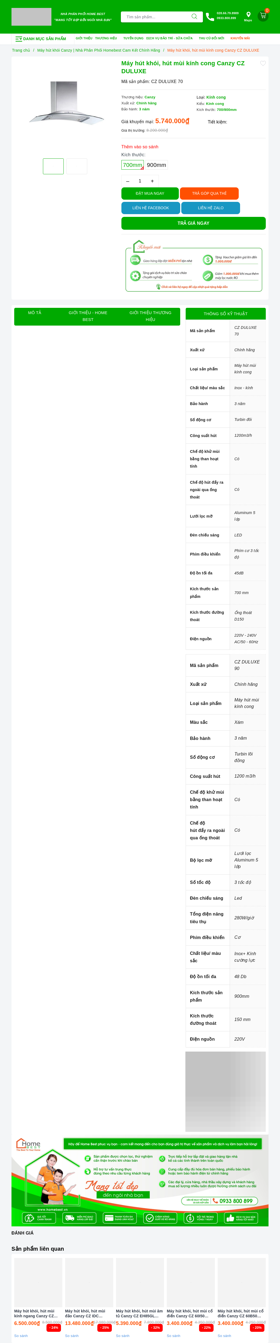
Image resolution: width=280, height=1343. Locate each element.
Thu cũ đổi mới (213, 38)
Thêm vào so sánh (140, 146)
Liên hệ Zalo (211, 208)
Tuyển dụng (133, 38)
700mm (133, 166)
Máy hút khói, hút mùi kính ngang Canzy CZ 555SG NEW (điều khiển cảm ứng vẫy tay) (36, 1313)
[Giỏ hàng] (263, 16)
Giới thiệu (84, 38)
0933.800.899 (226, 18)
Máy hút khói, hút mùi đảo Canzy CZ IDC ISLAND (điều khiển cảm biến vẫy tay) (87, 1313)
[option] (65, 104)
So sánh (21, 1336)
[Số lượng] (140, 181)
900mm (156, 165)
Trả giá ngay (193, 223)
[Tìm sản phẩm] (153, 16)
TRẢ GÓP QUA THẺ (209, 193)
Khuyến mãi (242, 38)
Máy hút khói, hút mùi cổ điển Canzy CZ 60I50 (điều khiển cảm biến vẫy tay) (190, 1313)
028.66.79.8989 (228, 13)
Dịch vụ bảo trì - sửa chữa (171, 38)
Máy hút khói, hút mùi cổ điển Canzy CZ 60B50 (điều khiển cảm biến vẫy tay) (241, 1313)
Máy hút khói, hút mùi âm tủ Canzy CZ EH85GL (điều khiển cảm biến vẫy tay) (139, 1313)
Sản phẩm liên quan (37, 1249)
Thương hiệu (108, 38)
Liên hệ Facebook (150, 208)
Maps (248, 17)
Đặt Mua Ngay (150, 193)
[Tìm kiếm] (194, 16)
